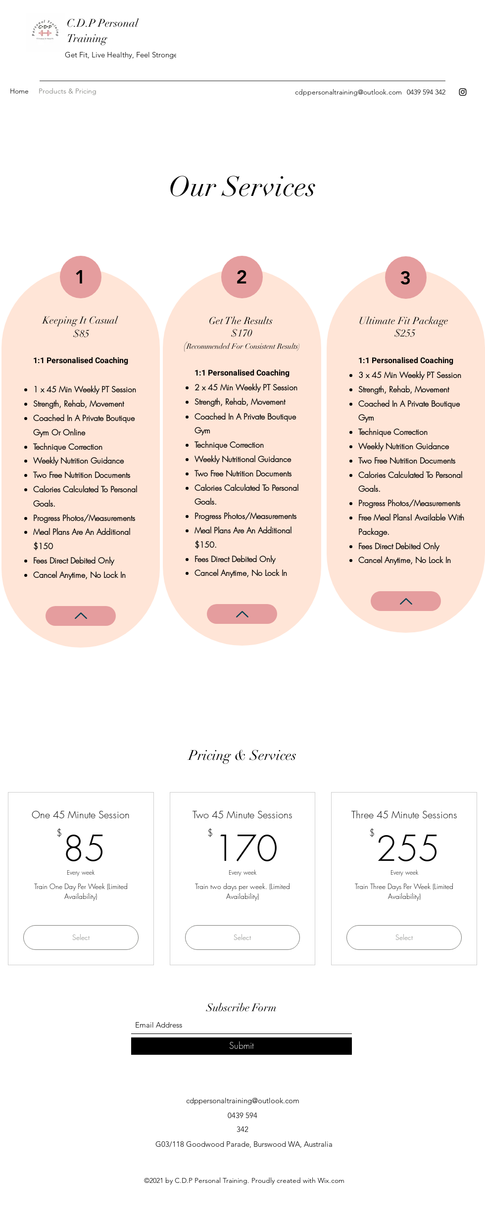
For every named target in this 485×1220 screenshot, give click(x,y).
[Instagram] (463, 92)
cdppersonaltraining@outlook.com (348, 92)
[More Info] (81, 616)
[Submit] (241, 1046)
